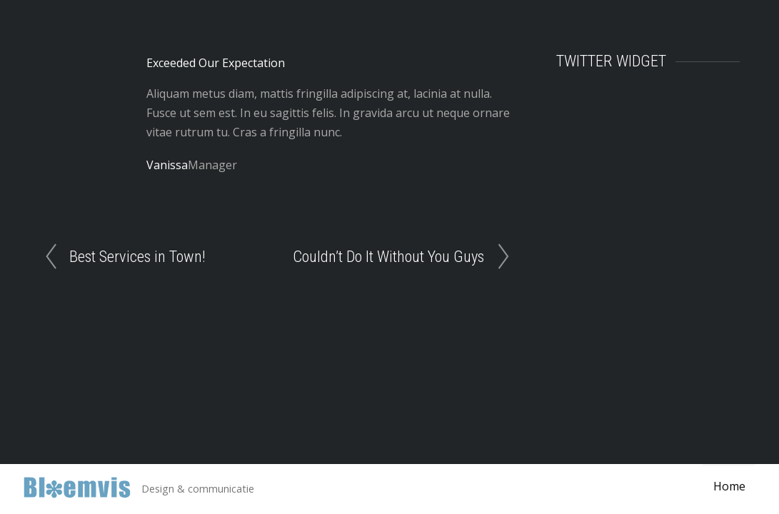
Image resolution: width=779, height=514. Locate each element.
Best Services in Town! (137, 256)
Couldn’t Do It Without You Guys (388, 256)
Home (729, 487)
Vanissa (167, 165)
